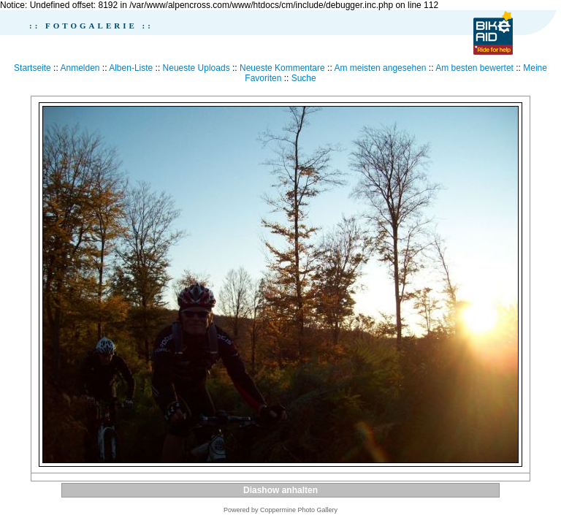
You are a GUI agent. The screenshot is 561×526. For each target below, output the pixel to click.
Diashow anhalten (280, 490)
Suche (303, 78)
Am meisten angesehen (380, 68)
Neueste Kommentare (282, 68)
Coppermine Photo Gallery (298, 510)
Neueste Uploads (196, 68)
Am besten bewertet (474, 68)
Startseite (32, 68)
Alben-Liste (131, 68)
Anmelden (79, 68)
